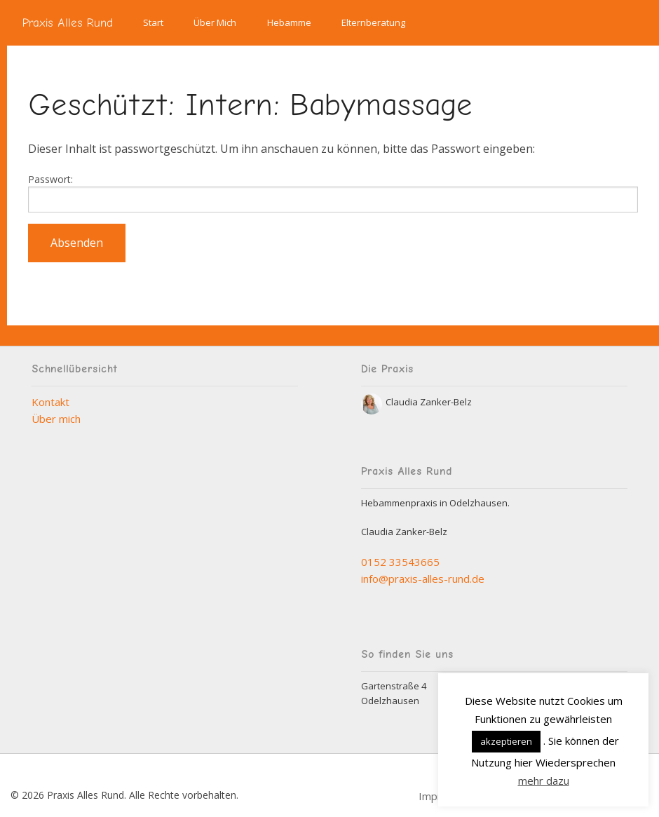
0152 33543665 (400, 562)
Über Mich (214, 22)
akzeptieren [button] (506, 741)
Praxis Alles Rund (67, 22)
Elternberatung (373, 22)
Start (153, 22)
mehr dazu (543, 781)
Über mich (56, 419)
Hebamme (289, 22)
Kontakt (50, 402)
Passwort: (333, 192)
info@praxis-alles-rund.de (422, 579)
